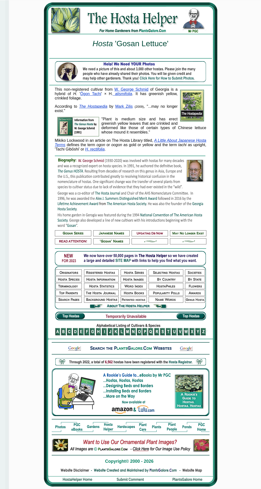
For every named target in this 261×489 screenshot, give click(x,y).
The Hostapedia (93, 106)
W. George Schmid (131, 89)
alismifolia (122, 94)
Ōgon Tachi (90, 94)
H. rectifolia (95, 149)
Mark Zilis (124, 106)
